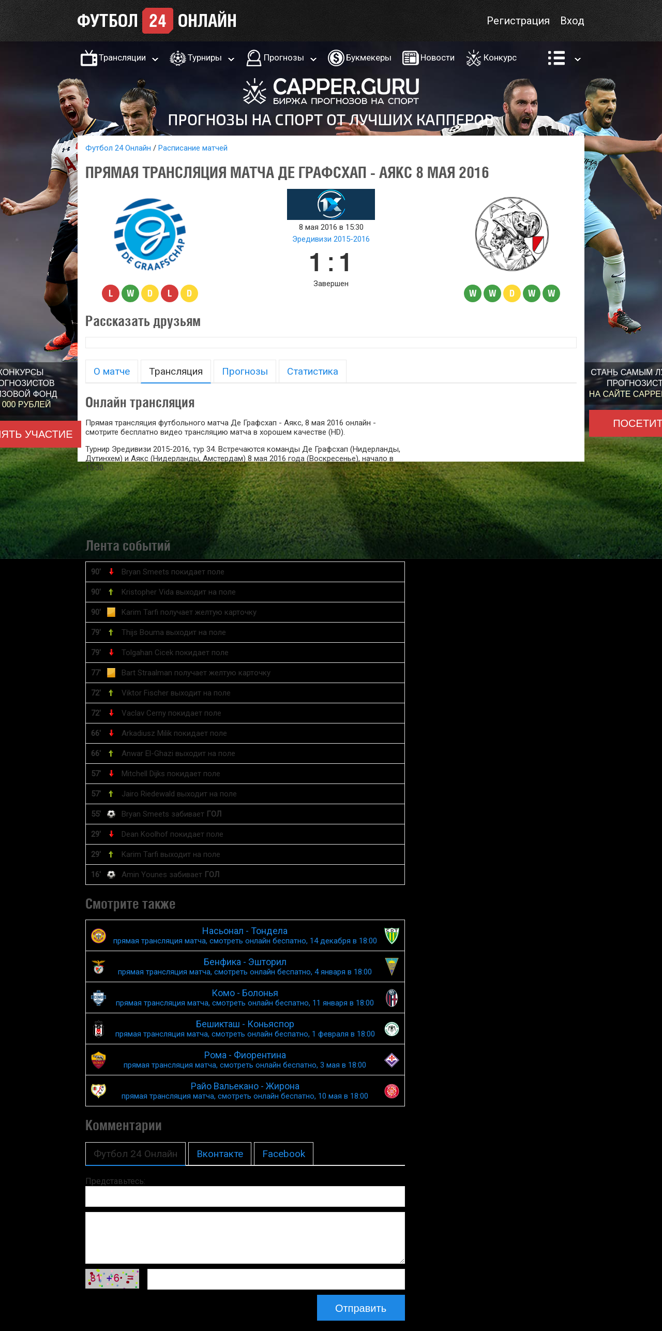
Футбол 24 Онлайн (118, 148)
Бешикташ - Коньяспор (245, 1028)
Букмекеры (369, 57)
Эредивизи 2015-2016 (331, 239)
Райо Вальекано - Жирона (245, 1091)
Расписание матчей (193, 148)
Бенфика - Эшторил (245, 966)
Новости (437, 57)
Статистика (312, 371)
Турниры (205, 57)
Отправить (360, 1308)
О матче (112, 371)
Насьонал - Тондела (245, 935)
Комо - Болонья (245, 997)
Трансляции (122, 57)
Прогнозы (284, 57)
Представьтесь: (115, 1181)
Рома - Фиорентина (245, 1059)
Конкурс (500, 57)
